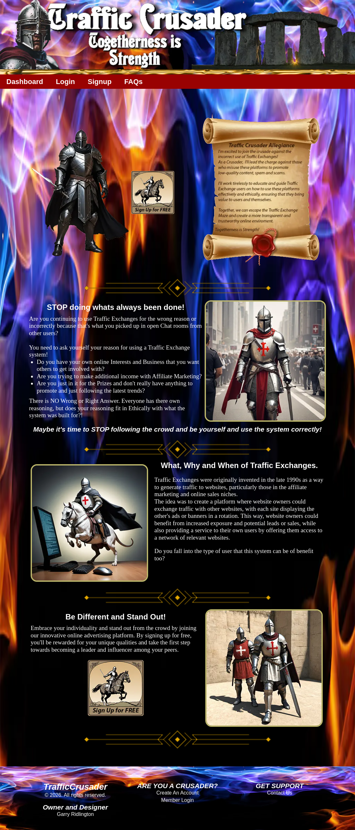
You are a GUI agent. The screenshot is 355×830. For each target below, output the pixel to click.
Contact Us (279, 792)
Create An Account (177, 792)
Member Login (177, 800)
